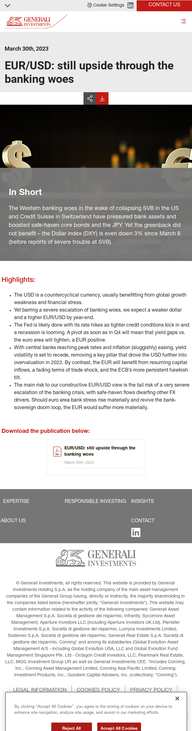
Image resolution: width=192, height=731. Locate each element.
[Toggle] (183, 21)
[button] (105, 5)
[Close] (177, 708)
